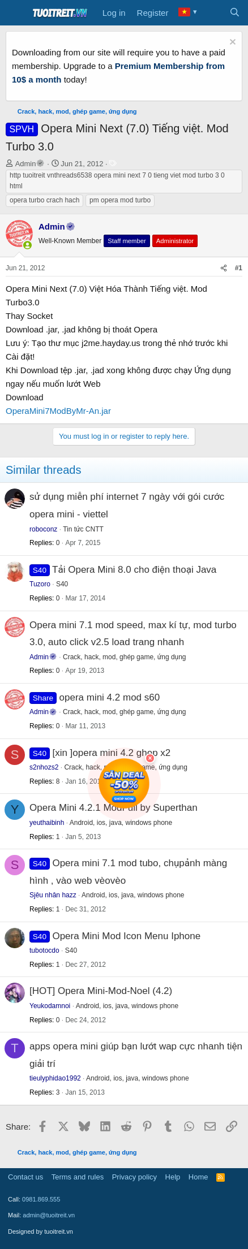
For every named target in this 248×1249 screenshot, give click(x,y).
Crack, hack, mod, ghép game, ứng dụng (124, 657)
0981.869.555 (41, 1199)
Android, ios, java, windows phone (133, 895)
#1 (238, 268)
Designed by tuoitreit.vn (40, 1231)
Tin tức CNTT (83, 529)
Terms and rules (78, 1177)
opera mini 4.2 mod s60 (109, 697)
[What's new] (212, 13)
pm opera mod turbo (120, 200)
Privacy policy (134, 1177)
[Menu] (15, 13)
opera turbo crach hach (44, 200)
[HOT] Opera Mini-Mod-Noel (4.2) (100, 991)
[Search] (235, 13)
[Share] (223, 268)
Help (173, 1177)
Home (198, 1177)
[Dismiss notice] (231, 43)
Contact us (25, 1177)
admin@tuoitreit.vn (49, 1215)
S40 (62, 584)
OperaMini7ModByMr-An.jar (58, 411)
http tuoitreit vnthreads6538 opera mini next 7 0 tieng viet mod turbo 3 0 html (117, 180)
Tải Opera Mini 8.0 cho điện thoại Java (134, 569)
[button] (27, 245)
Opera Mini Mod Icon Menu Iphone (126, 936)
